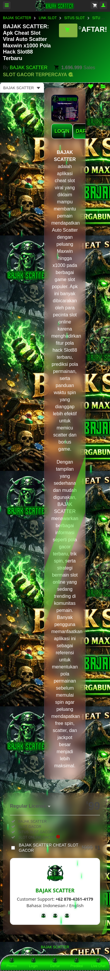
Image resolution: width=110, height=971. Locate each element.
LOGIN (62, 131)
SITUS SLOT (74, 18)
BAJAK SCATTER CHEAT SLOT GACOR (59, 847)
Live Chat (98, 962)
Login (33, 962)
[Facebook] (43, 916)
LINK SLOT (48, 18)
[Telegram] (55, 916)
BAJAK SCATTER (17, 18)
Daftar (55, 962)
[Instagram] (67, 916)
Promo (11, 962)
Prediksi (76, 962)
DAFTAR (85, 131)
